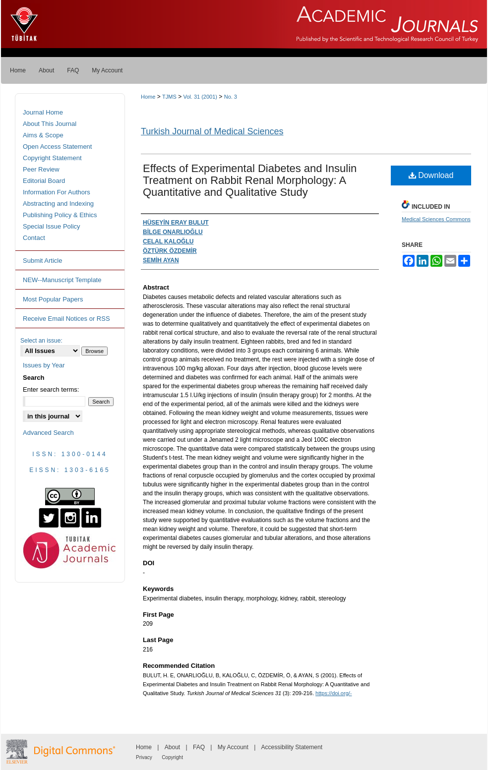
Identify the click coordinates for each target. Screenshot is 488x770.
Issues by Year (44, 365)
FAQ (199, 747)
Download (431, 175)
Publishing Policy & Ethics (60, 215)
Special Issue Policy (51, 226)
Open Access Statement (57, 146)
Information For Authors (56, 192)
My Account (233, 747)
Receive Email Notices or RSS (66, 318)
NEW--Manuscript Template (62, 280)
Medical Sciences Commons (436, 219)
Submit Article (42, 260)
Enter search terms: (51, 389)
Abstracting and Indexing (58, 203)
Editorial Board (44, 180)
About (172, 747)
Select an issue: (41, 340)
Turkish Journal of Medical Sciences (212, 131)
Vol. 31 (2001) (200, 97)
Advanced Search (48, 432)
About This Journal (49, 123)
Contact (34, 237)
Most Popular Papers (53, 299)
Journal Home (43, 112)
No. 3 (230, 97)
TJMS (169, 97)
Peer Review (41, 169)
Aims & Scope (43, 135)
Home (148, 97)
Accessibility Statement (291, 747)
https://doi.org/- (333, 693)
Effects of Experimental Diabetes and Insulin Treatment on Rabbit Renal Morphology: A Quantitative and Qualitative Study (250, 180)
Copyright (172, 757)
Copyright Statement (52, 158)
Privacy (144, 757)
